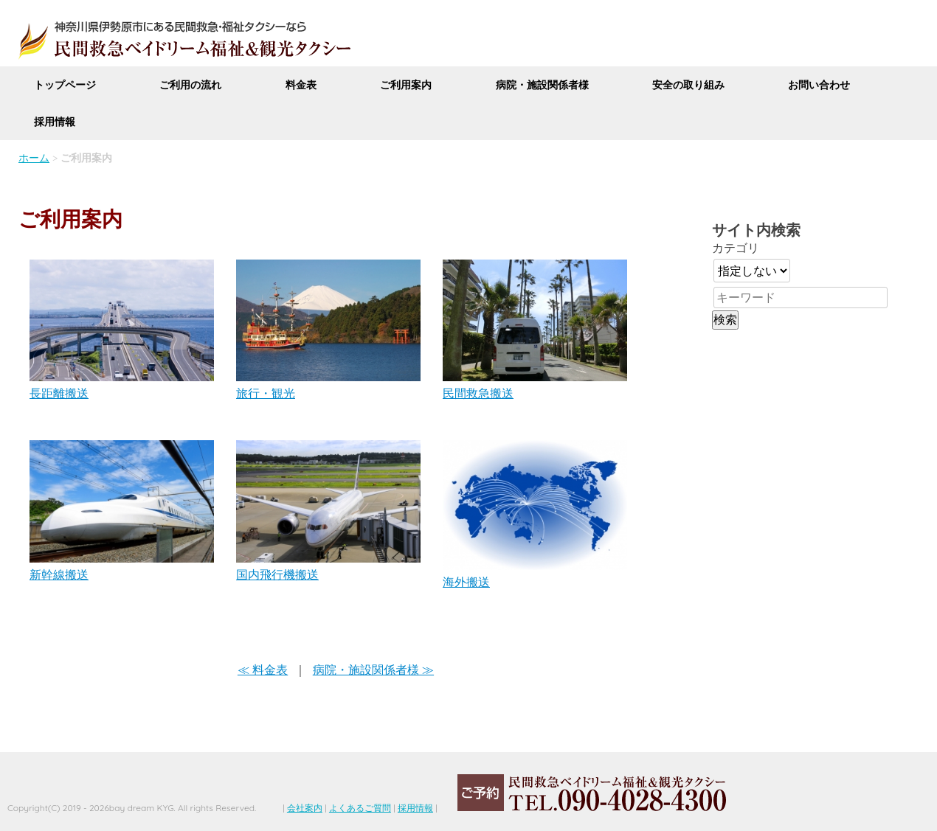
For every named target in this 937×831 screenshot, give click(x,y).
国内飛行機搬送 (277, 574)
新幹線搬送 (59, 574)
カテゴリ (735, 247)
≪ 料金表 (263, 669)
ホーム (33, 157)
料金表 (301, 84)
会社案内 (304, 807)
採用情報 (54, 121)
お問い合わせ (819, 84)
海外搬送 (466, 581)
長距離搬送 (59, 393)
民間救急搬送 (478, 393)
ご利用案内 (406, 84)
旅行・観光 (265, 393)
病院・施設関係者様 (542, 84)
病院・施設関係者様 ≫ (373, 669)
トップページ (65, 84)
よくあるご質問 (360, 807)
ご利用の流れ (190, 84)
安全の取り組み (688, 84)
